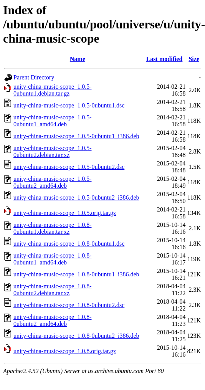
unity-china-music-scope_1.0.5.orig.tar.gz (64, 213)
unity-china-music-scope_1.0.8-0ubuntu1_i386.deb (76, 274)
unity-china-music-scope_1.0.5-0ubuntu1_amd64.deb (52, 120)
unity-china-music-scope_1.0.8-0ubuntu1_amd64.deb (52, 259)
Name (77, 59)
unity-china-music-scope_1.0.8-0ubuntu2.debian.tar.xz (52, 289)
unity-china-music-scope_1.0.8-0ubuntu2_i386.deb (76, 335)
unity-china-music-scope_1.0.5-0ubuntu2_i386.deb (76, 197)
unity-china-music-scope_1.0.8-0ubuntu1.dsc (68, 243)
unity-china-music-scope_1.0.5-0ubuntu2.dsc (68, 167)
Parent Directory (33, 77)
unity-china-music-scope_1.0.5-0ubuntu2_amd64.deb (52, 182)
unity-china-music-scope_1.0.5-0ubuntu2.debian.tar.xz (52, 151)
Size (193, 59)
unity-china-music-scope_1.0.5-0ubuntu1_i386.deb (76, 136)
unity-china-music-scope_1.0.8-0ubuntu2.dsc (68, 305)
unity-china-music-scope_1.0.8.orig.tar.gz (64, 351)
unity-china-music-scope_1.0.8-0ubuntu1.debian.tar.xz (52, 228)
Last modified (164, 59)
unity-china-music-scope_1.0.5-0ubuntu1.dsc (68, 105)
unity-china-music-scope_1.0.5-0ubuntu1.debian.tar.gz (52, 90)
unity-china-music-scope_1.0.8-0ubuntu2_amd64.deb (52, 320)
